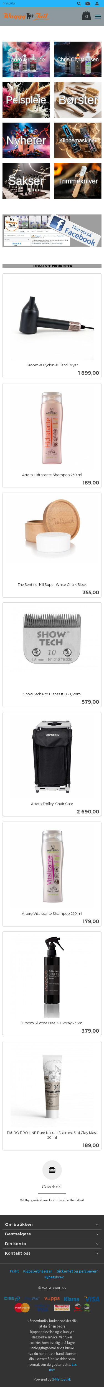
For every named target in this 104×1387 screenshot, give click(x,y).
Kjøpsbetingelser (37, 1271)
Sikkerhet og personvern (77, 1271)
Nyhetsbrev (54, 1276)
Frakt (14, 1271)
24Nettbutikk (61, 1379)
